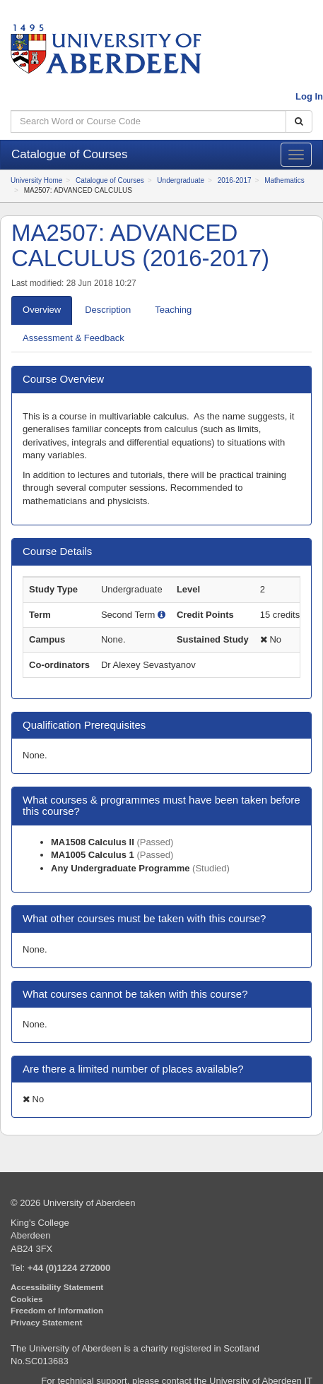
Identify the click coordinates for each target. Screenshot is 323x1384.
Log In (309, 96)
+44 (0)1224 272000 (69, 1268)
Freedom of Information (57, 1310)
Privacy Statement (46, 1322)
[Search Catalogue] (299, 121)
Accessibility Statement (57, 1286)
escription (108, 309)
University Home (36, 180)
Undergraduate (180, 180)
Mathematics (284, 180)
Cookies (26, 1299)
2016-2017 (235, 180)
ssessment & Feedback (73, 338)
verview (42, 309)
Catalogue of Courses (110, 180)
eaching (173, 309)
